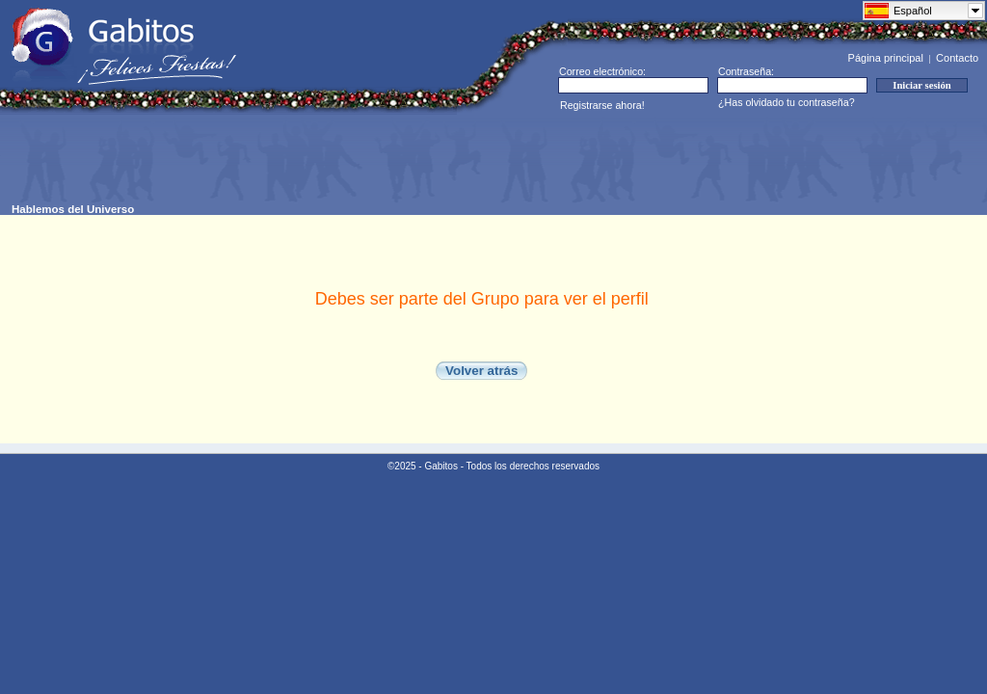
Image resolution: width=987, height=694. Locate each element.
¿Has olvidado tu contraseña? (786, 102)
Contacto (957, 58)
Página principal (885, 58)
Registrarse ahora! (602, 105)
